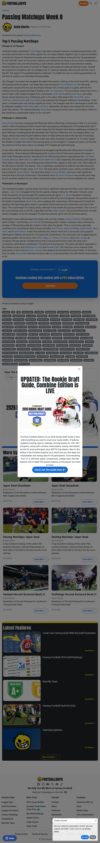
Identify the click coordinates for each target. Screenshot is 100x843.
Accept (85, 837)
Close (92, 837)
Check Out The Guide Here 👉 (50, 469)
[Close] (95, 820)
